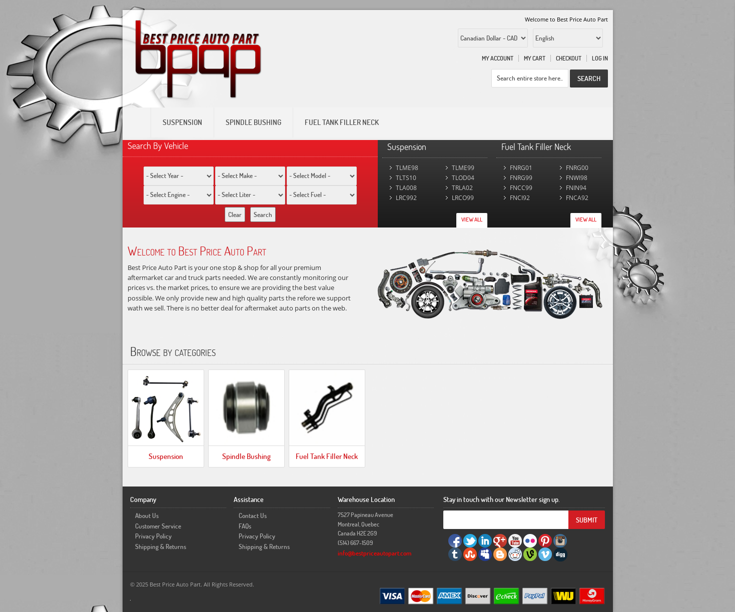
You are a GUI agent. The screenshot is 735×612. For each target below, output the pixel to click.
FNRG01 (521, 168)
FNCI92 (520, 198)
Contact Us (253, 516)
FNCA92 (577, 198)
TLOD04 (463, 178)
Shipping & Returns (160, 546)
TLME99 (463, 168)
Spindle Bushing (246, 456)
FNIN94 (576, 188)
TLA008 (406, 188)
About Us (147, 516)
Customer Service (158, 526)
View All (471, 219)
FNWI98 (576, 178)
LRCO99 (463, 198)
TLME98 (407, 168)
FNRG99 (521, 178)
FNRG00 (577, 168)
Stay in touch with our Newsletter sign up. (501, 499)
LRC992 (406, 198)
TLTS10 (406, 178)
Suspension (166, 456)
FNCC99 (521, 188)
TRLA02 (462, 188)
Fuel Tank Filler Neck (327, 456)
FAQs (245, 526)
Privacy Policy (153, 536)
